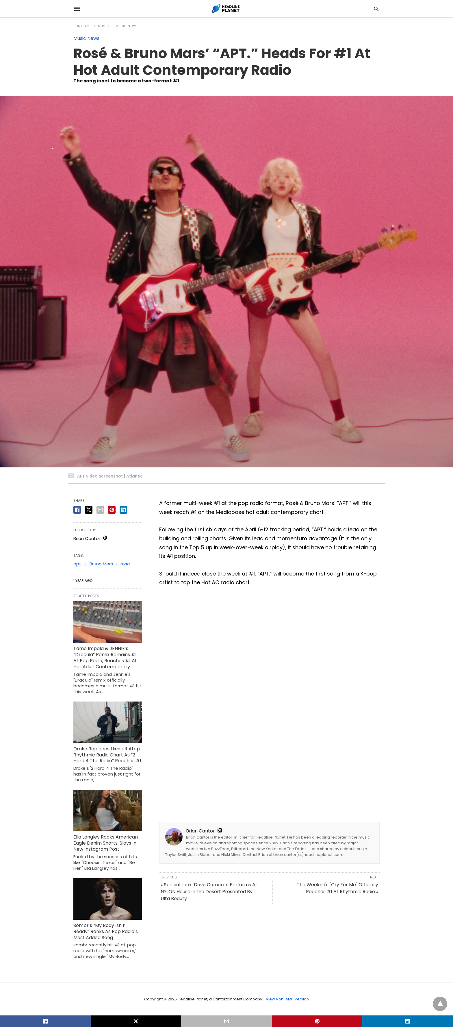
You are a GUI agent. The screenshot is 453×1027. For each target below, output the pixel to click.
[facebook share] (77, 510)
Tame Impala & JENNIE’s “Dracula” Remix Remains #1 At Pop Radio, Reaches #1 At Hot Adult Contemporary (105, 657)
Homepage (82, 26)
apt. (77, 564)
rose (125, 564)
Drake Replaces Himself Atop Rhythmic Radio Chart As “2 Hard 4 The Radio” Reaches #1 (107, 754)
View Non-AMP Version (287, 999)
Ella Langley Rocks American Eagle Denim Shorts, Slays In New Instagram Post (105, 843)
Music (103, 26)
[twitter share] (88, 510)
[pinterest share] (112, 510)
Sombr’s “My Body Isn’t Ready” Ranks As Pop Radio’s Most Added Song (105, 931)
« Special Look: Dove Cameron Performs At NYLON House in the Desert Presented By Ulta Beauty (209, 891)
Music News (127, 26)
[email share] (100, 510)
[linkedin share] (123, 510)
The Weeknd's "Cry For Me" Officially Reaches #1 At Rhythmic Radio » (337, 888)
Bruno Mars (101, 564)
